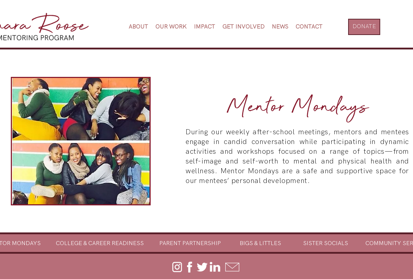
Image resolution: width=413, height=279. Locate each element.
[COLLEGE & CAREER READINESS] (99, 243)
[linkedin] (214, 267)
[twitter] (202, 267)
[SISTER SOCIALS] (325, 243)
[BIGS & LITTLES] (260, 243)
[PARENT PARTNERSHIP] (190, 243)
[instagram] (177, 267)
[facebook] (189, 267)
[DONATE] (364, 27)
